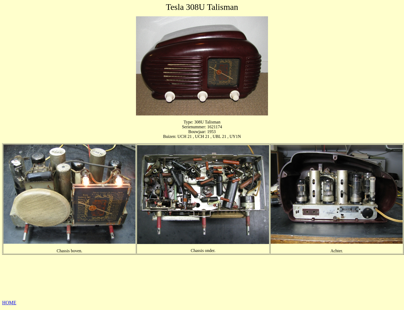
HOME (9, 302)
